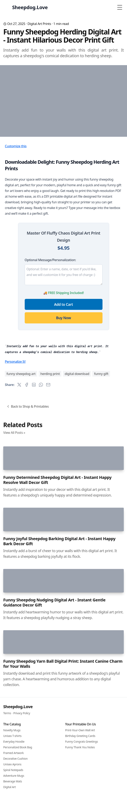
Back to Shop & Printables (27, 579)
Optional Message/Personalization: (50, 315)
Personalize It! (15, 535)
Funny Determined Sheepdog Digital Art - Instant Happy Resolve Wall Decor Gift (57, 750)
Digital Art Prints (39, 24)
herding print (50, 547)
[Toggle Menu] (120, 7)
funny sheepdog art (20, 547)
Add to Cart (63, 360)
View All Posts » (14, 606)
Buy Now (63, 373)
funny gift (101, 547)
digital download (77, 547)
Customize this (16, 201)
